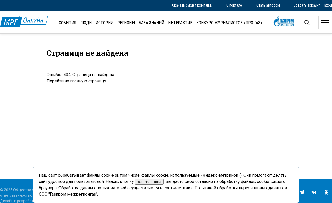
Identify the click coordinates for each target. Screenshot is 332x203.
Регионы (126, 22)
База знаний (151, 22)
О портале (234, 5)
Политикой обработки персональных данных (239, 187)
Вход (328, 5)
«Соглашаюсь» (149, 182)
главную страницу (88, 80)
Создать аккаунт (307, 5)
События (67, 22)
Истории (104, 22)
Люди (86, 22)
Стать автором (268, 5)
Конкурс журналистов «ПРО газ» (229, 22)
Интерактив (180, 22)
